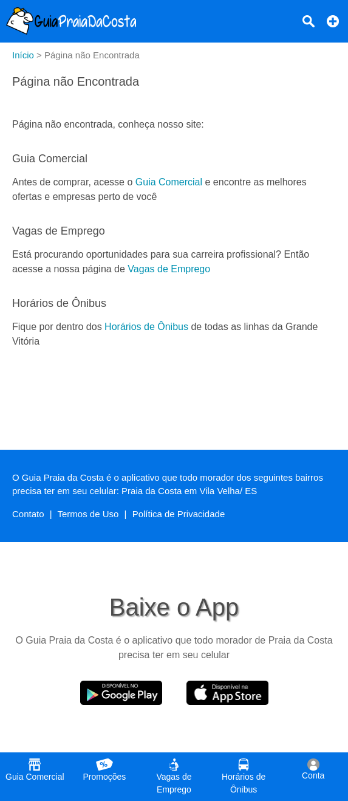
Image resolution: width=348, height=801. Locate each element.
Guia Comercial (168, 182)
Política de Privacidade (178, 514)
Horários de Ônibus (146, 326)
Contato (28, 514)
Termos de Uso (88, 514)
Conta (313, 769)
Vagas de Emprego (169, 269)
